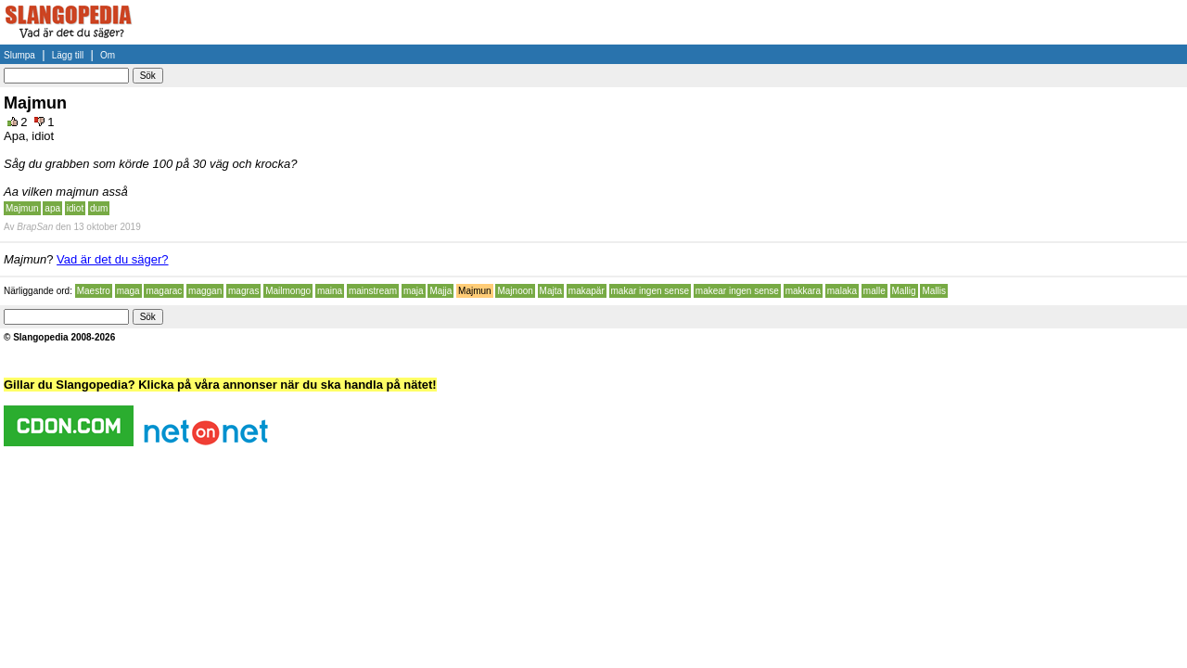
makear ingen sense (737, 291)
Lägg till (67, 55)
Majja (440, 291)
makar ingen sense (650, 291)
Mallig (904, 291)
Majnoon (514, 291)
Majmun (22, 208)
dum (99, 208)
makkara (803, 291)
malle (874, 291)
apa (52, 208)
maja (413, 291)
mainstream (373, 291)
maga (128, 291)
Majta (551, 291)
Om (107, 55)
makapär (586, 291)
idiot (75, 208)
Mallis (934, 291)
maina (329, 291)
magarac (164, 291)
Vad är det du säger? (112, 259)
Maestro (93, 291)
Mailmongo (288, 291)
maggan (205, 291)
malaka (842, 291)
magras (243, 291)
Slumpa (19, 55)
